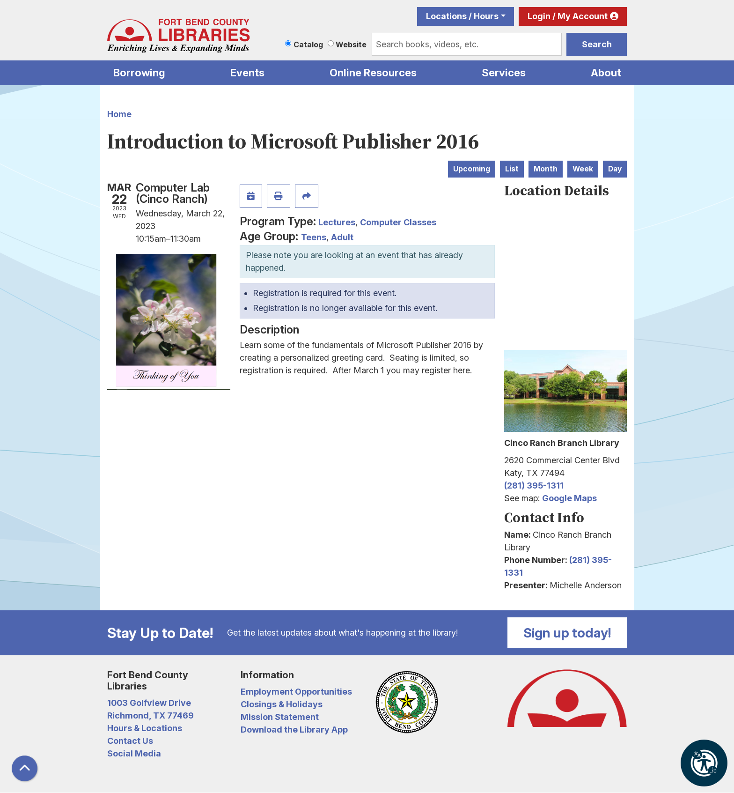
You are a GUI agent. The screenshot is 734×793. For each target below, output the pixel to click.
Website (351, 44)
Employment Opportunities (296, 692)
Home (119, 114)
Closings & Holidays (282, 704)
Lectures (336, 222)
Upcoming (471, 168)
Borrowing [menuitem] (139, 73)
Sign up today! (567, 633)
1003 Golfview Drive (149, 703)
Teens (313, 237)
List (512, 168)
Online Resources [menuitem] (373, 73)
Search (597, 44)
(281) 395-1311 (534, 485)
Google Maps (569, 498)
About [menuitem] (606, 73)
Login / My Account (568, 16)
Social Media (134, 753)
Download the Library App (294, 729)
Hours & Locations (144, 728)
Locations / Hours (462, 16)
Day (615, 168)
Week (583, 168)
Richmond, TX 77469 (150, 715)
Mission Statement (280, 717)
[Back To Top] (24, 768)
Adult (342, 237)
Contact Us (130, 741)
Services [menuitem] (504, 73)
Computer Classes (398, 222)
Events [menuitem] (247, 73)
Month (546, 168)
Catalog (308, 44)
